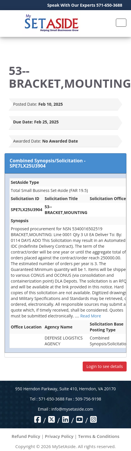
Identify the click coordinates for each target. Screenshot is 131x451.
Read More (90, 316)
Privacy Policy (59, 436)
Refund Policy (26, 436)
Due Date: (23, 122)
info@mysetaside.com (72, 409)
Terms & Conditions (98, 436)
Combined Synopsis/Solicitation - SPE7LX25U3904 (48, 163)
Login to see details (104, 366)
